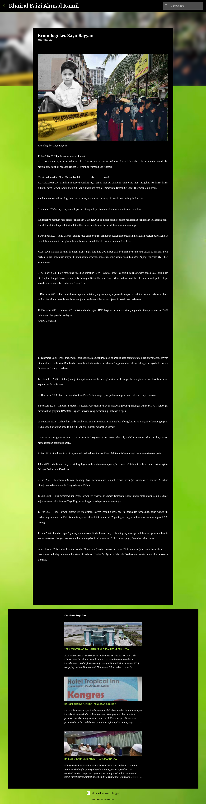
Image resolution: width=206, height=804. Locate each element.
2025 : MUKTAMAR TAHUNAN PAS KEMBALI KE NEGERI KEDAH (97, 649)
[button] (40, 46)
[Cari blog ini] (186, 6)
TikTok (99, 177)
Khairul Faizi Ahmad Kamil (44, 6)
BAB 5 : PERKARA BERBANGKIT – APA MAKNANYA (90, 759)
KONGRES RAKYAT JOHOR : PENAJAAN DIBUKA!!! (90, 704)
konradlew (109, 799)
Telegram (86, 177)
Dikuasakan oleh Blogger (103, 793)
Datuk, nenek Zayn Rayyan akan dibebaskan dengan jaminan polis (90, 320)
